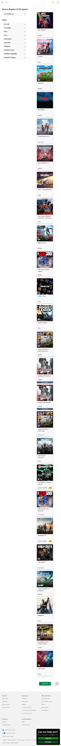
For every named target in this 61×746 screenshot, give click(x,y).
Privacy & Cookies (21, 740)
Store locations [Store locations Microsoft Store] (44, 710)
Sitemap (4, 740)
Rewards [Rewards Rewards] (4, 721)
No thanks (48, 742)
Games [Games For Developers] (23, 721)
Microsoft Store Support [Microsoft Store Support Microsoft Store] (46, 701)
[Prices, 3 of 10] (14, 31)
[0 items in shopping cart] (53, 2)
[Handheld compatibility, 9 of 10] (14, 53)
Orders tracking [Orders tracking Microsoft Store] (44, 707)
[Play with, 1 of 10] (14, 24)
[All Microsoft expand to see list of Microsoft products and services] (2, 2)
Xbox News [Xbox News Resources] (24, 698)
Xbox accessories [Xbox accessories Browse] (6, 707)
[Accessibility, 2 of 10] (14, 27)
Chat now (48, 738)
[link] (45, 24)
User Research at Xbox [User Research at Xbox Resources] (27, 713)
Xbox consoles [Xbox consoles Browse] (5, 698)
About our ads (6, 742)
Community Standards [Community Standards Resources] (27, 707)
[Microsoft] (30, 1)
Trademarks (35, 740)
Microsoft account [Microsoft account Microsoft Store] (45, 698)
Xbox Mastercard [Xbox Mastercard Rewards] (6, 724)
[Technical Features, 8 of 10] (14, 50)
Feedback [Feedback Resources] (24, 704)
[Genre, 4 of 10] (14, 35)
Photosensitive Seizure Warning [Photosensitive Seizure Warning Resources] (29, 710)
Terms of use (28, 740)
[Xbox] (4, 6)
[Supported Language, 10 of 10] (14, 57)
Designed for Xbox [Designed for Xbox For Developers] (26, 724)
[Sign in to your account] (58, 2)
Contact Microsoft (12, 740)
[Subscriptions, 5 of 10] (14, 39)
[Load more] (45, 684)
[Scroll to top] (57, 684)
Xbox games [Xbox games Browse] (5, 701)
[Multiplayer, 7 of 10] (14, 46)
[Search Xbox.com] (6, 2)
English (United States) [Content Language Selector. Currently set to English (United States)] (10, 730)
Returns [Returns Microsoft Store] (43, 704)
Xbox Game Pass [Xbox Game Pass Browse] (6, 704)
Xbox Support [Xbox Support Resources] (25, 701)
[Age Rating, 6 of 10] (14, 42)
